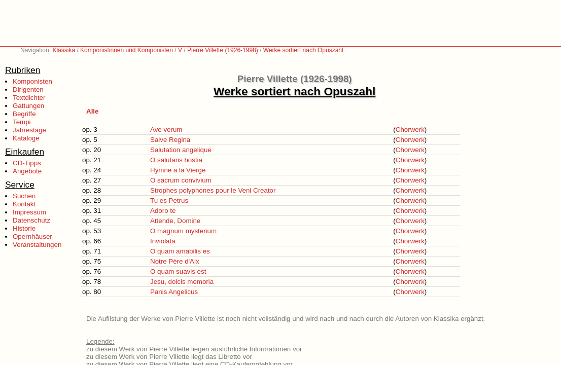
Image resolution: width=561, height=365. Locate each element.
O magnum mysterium (183, 231)
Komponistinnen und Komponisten (126, 50)
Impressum (29, 212)
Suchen (24, 196)
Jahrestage (29, 130)
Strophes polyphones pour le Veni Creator (212, 190)
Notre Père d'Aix (174, 261)
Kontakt (24, 204)
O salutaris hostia (176, 160)
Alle (92, 111)
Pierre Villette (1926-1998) (222, 50)
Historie (24, 228)
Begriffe (24, 114)
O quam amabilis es (180, 251)
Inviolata (163, 241)
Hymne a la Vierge (177, 170)
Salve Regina (170, 139)
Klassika (63, 50)
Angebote (27, 171)
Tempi (22, 122)
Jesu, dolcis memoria (182, 281)
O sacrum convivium (181, 180)
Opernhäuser (32, 236)
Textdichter (29, 97)
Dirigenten (28, 89)
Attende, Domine (175, 221)
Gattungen (28, 106)
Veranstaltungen (37, 244)
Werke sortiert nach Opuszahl (303, 50)
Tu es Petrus (169, 200)
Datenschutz (31, 220)
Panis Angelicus (174, 292)
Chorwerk (410, 129)
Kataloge (26, 138)
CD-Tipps (27, 163)
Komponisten (32, 81)
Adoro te (163, 210)
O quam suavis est (178, 271)
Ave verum (166, 129)
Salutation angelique (181, 150)
